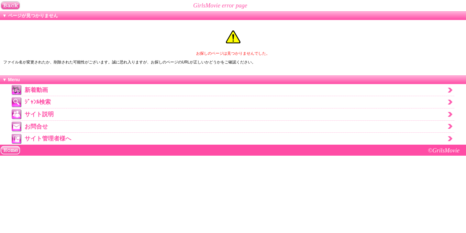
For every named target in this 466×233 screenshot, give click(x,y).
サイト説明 (39, 114)
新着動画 (36, 90)
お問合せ (36, 126)
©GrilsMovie (444, 150)
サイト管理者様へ (48, 138)
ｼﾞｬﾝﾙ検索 (38, 102)
